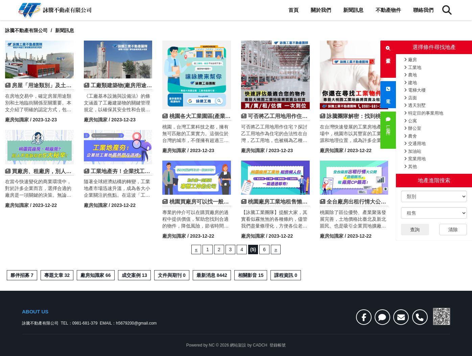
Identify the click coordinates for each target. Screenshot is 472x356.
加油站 (412, 151)
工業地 (412, 67)
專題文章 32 (57, 275)
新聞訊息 (353, 10)
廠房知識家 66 (95, 275)
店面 (410, 97)
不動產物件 (388, 10)
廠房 (410, 59)
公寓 (410, 120)
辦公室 (412, 128)
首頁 (293, 10)
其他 (410, 166)
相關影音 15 (250, 275)
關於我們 (321, 10)
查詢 (415, 229)
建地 (410, 82)
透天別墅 (415, 105)
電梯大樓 (415, 90)
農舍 (410, 136)
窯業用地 (415, 158)
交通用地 (415, 143)
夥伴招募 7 (21, 275)
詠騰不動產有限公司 (26, 30)
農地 (410, 74)
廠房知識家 (17, 119)
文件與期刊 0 (172, 275)
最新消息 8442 (211, 275)
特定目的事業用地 (423, 113)
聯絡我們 (423, 10)
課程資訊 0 (285, 275)
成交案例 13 (134, 275)
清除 (453, 229)
